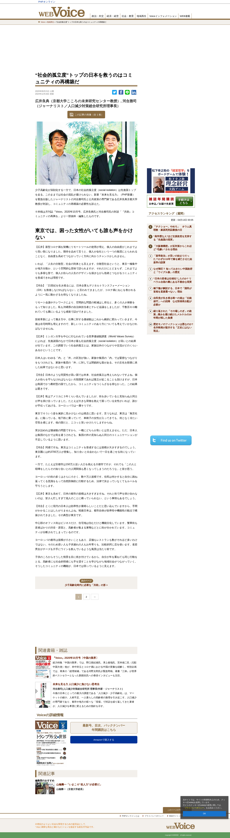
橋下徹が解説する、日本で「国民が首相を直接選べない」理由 (172, 290)
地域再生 (141, 16)
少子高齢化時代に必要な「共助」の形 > (86, 582)
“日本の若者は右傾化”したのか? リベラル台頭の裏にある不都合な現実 (172, 280)
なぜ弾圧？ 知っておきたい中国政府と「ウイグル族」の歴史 (172, 270)
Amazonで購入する (103, 739)
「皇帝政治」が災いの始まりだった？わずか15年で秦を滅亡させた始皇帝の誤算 (172, 259)
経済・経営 (113, 16)
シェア (121, 92)
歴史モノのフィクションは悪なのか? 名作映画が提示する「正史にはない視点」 (174, 327)
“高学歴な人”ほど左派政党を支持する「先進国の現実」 (172, 238)
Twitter (114, 92)
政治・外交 (98, 16)
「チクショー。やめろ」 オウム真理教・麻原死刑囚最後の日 (172, 228)
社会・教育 (128, 16)
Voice (145, 1)
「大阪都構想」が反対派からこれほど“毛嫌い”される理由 (172, 248)
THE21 (156, 1)
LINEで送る (127, 92)
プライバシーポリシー (194, 808)
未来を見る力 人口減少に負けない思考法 (76, 684)
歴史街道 (168, 1)
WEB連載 (185, 16)
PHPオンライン (46, 1)
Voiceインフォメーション (163, 16)
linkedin (134, 92)
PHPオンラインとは (130, 816)
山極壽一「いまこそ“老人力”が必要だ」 (79, 784)
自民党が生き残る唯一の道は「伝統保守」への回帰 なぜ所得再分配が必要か (172, 301)
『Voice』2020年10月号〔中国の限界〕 (76, 658)
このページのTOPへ (177, 810)
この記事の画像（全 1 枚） (89, 114)
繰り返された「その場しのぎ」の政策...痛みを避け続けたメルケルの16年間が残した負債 (172, 314)
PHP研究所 (183, 1)
